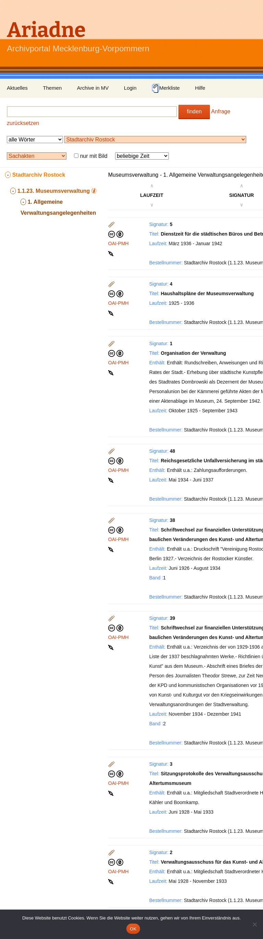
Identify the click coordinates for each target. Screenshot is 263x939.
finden (194, 111)
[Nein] (254, 924)
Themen (52, 88)
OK (133, 928)
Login (130, 88)
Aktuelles (17, 88)
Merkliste (166, 88)
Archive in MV (93, 88)
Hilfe (200, 88)
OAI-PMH (118, 243)
